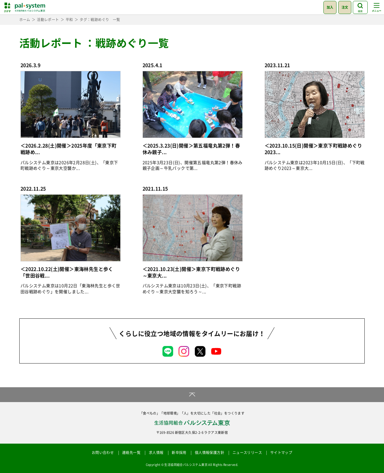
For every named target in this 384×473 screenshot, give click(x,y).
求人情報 (156, 452)
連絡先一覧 (131, 452)
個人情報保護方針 (209, 452)
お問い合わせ (103, 452)
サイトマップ (281, 452)
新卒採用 (179, 452)
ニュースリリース (247, 452)
